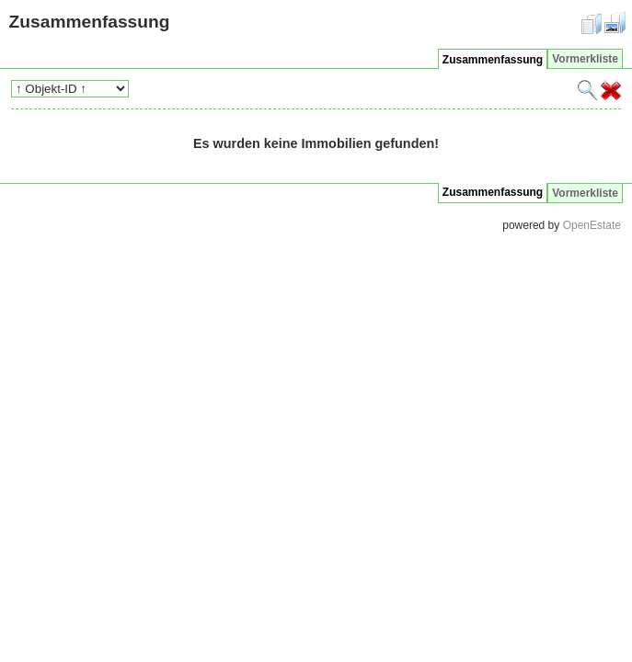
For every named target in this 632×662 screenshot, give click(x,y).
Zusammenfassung (492, 59)
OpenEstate (592, 225)
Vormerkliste (585, 58)
